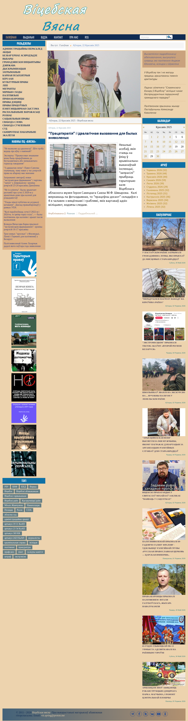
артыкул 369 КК (12, 533)
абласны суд (10, 514)
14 (145, 146)
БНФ (14, 486)
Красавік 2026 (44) (157, 177)
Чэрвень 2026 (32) (157, 170)
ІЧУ (6, 486)
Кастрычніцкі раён (31, 500)
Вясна (60, 25)
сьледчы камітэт (35, 552)
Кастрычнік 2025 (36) (158, 197)
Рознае (71, 213)
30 (157, 156)
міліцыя (33, 542)
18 (170, 146)
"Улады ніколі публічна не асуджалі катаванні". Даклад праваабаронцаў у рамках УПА (22, 205)
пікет (20, 552)
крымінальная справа (14, 542)
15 (151, 146)
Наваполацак (33, 505)
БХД (23, 486)
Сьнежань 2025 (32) (158, 190)
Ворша (33, 486)
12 (176, 141)
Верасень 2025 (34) (157, 200)
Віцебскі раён (11, 500)
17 (163, 146)
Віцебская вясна (41, 712)
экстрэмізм (20, 556)
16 (157, 146)
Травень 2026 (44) (157, 173)
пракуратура (25, 547)
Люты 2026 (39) (155, 183)
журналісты (34, 538)
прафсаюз (9, 552)
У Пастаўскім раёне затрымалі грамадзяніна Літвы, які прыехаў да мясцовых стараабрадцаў (163, 255)
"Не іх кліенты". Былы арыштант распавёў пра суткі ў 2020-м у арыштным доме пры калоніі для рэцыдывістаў (20, 194)
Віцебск (8, 491)
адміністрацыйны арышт (16, 519)
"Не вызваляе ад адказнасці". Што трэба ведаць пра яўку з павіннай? (23, 149)
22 (151, 151)
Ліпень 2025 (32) (156, 207)
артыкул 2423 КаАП (14, 538)
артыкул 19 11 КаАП (14, 524)
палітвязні (9, 547)
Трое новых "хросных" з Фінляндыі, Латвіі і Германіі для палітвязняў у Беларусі (22, 236)
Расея (19, 510)
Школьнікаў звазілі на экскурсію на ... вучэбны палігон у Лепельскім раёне (163, 395)
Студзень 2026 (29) (157, 187)
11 (170, 141)
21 (145, 151)
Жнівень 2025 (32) (157, 203)
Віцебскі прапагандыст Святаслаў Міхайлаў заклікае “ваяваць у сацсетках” (161, 495)
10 (163, 141)
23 (157, 151)
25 (170, 151)
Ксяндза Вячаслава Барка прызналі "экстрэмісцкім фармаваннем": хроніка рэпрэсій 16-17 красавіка (23, 227)
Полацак (8, 510)
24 (163, 151)
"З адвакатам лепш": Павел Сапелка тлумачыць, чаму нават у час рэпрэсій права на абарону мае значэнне (22, 170)
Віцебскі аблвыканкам (27, 491)
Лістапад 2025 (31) (157, 193)
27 (182, 151)
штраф (7, 556)
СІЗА (29, 510)
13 (182, 141)
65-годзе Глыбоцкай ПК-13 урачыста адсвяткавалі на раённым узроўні (159, 649)
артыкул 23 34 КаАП (14, 528)
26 (176, 151)
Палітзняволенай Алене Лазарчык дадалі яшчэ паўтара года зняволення (22, 244)
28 (145, 156)
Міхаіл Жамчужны (13, 505)
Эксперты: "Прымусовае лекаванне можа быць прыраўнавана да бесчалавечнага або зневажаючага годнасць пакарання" (21, 159)
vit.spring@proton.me (53, 715)
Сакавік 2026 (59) (156, 180)
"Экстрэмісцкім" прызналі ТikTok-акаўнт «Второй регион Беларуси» (162, 345)
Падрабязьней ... (88, 213)
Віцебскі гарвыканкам (15, 496)
